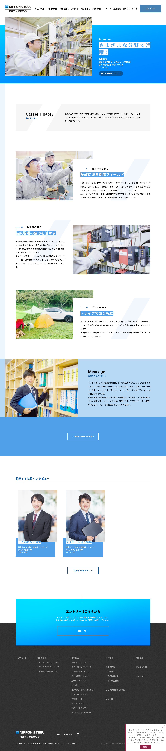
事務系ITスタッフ (78, 708)
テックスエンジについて (49, 667)
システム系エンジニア (80, 671)
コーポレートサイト (64, 734)
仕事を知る (64, 8)
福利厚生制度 (113, 680)
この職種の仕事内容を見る (83, 436)
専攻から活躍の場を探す (81, 712)
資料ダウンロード (130, 8)
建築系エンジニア (78, 685)
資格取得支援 (113, 676)
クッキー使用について (139, 735)
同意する (146, 747)
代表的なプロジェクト (48, 671)
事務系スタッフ (77, 703)
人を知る (75, 8)
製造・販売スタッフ (79, 694)
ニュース (107, 8)
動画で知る (97, 8)
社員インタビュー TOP (83, 570)
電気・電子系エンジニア (81, 667)
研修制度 (111, 671)
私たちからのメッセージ (49, 662)
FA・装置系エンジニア (80, 676)
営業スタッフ (76, 699)
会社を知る (53, 8)
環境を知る (85, 8)
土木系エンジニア (78, 680)
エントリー (150, 8)
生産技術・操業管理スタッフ (83, 689)
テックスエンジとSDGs (115, 689)
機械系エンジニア (78, 662)
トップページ (21, 658)
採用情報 (117, 8)
